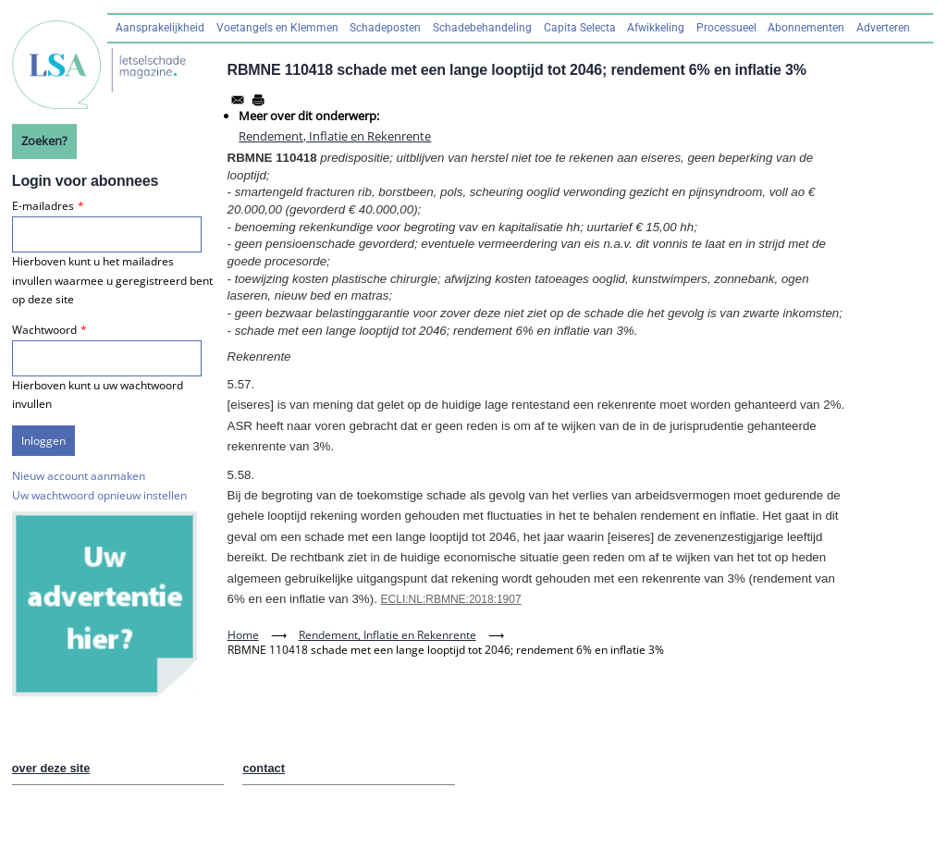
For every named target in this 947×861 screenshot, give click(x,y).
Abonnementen (806, 27)
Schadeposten (385, 27)
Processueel (726, 27)
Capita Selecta (580, 27)
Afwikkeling (655, 27)
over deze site (51, 768)
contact (263, 768)
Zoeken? (44, 140)
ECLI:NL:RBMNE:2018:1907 (451, 599)
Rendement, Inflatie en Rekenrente (335, 136)
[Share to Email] (237, 99)
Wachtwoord (44, 330)
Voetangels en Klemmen (277, 27)
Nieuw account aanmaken (78, 476)
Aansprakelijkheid (160, 27)
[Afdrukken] (258, 99)
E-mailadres (43, 206)
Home (243, 635)
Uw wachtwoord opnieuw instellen (99, 495)
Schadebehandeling (482, 27)
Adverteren (883, 27)
